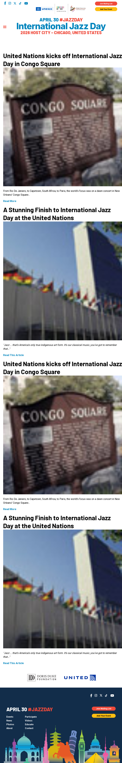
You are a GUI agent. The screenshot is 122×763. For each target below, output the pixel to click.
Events (9, 717)
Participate (31, 717)
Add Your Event (106, 9)
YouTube (26, 3)
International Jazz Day (61, 26)
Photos (10, 724)
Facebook (5, 3)
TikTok (20, 3)
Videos (28, 720)
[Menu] (5, 27)
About (9, 728)
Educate (29, 724)
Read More (9, 201)
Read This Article (13, 355)
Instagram (9, 3)
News (9, 720)
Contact (29, 728)
